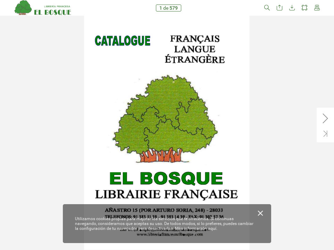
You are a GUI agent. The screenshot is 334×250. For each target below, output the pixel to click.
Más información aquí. (196, 228)
